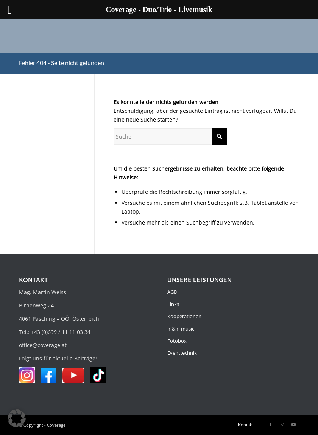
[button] (16, 418)
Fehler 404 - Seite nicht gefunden (61, 62)
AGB (172, 291)
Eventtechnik (182, 352)
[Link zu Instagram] (282, 424)
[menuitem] (244, 425)
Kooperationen (184, 316)
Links (173, 304)
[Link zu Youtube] (293, 424)
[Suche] (170, 136)
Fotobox (177, 340)
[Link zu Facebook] (270, 424)
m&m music (180, 328)
